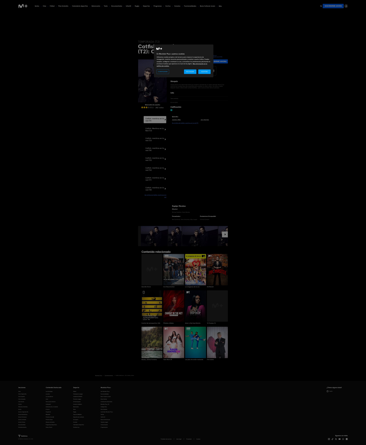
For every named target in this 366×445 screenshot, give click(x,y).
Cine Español (21, 396)
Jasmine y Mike (176, 119)
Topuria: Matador (77, 414)
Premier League (77, 399)
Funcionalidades (190, 6)
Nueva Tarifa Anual (105, 419)
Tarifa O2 (103, 417)
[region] (183, 61)
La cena (48, 394)
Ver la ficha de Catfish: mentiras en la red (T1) (185, 123)
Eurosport (75, 419)
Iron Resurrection (169, 287)
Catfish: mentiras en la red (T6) (154, 169)
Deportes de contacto (78, 417)
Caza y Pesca (49, 427)
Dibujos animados (50, 422)
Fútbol (52, 6)
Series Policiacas (22, 417)
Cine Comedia (21, 399)
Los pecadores (49, 396)
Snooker (75, 422)
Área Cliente (104, 399)
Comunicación (104, 424)
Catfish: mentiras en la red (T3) (154, 139)
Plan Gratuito (63, 6)
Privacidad (189, 439)
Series (37, 6)
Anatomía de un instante (52, 406)
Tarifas (102, 414)
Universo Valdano (77, 404)
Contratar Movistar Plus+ (107, 412)
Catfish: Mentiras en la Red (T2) (154, 129)
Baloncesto (96, 6)
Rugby (137, 6)
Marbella (48, 414)
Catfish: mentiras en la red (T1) (154, 119)
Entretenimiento (22, 427)
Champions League (78, 394)
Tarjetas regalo (104, 422)
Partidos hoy (76, 427)
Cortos (168, 6)
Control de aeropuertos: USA (150, 323)
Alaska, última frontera (149, 359)
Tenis (106, 6)
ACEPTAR (204, 71)
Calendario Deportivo (78, 424)
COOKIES (198, 439)
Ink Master (210, 287)
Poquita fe (48, 412)
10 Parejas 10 (211, 323)
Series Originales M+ (23, 412)
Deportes (146, 6)
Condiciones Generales (106, 401)
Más (220, 6)
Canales (177, 6)
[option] (154, 236)
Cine (44, 6)
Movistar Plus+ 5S (105, 404)
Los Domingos (49, 391)
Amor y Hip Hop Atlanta (192, 323)
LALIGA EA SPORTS (77, 396)
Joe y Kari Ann (205, 119)
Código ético (104, 406)
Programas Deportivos (51, 424)
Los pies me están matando (194, 359)
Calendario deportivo (80, 6)
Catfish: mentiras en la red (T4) (154, 149)
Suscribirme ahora (333, 6)
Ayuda (329, 391)
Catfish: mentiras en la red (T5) (154, 159)
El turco (48, 409)
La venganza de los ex (192, 287)
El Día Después (77, 401)
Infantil (128, 6)
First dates (210, 359)
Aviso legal (178, 439)
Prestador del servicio (166, 439)
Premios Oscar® (50, 417)
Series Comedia (22, 419)
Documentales (116, 6)
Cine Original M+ (22, 394)
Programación (104, 427)
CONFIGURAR (163, 71)
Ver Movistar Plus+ (105, 391)
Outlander (48, 404)
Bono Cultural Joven (207, 6)
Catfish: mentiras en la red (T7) (154, 179)
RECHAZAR (190, 71)
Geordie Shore (146, 287)
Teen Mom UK (167, 359)
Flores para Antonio (51, 401)
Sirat (47, 399)
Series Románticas (22, 414)
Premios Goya (49, 419)
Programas (158, 6)
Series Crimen (21, 422)
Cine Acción (21, 401)
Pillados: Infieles (168, 323)
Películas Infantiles (23, 406)
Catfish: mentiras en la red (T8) (154, 189)
